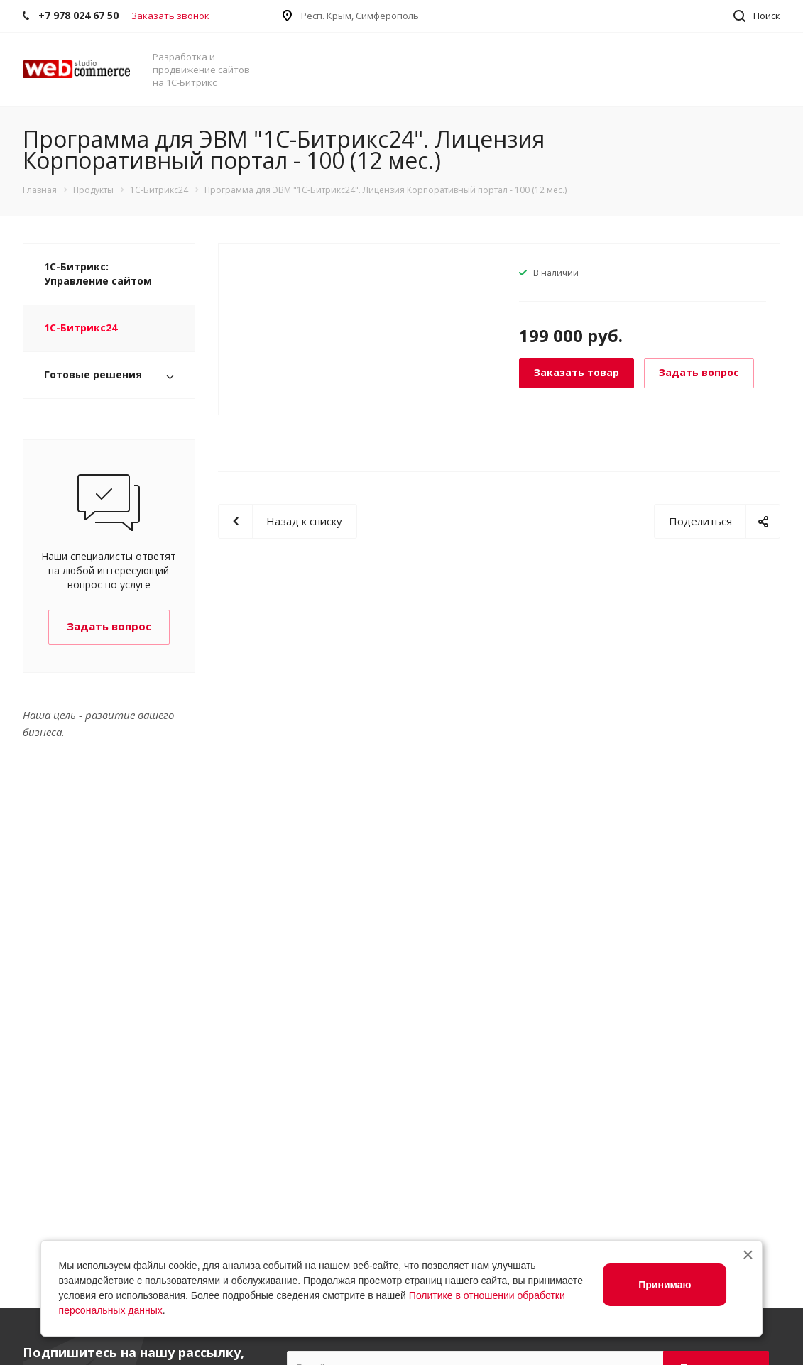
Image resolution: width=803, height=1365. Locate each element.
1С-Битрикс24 (80, 327)
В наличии (556, 273)
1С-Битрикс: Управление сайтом (98, 273)
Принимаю (664, 1284)
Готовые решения (93, 374)
